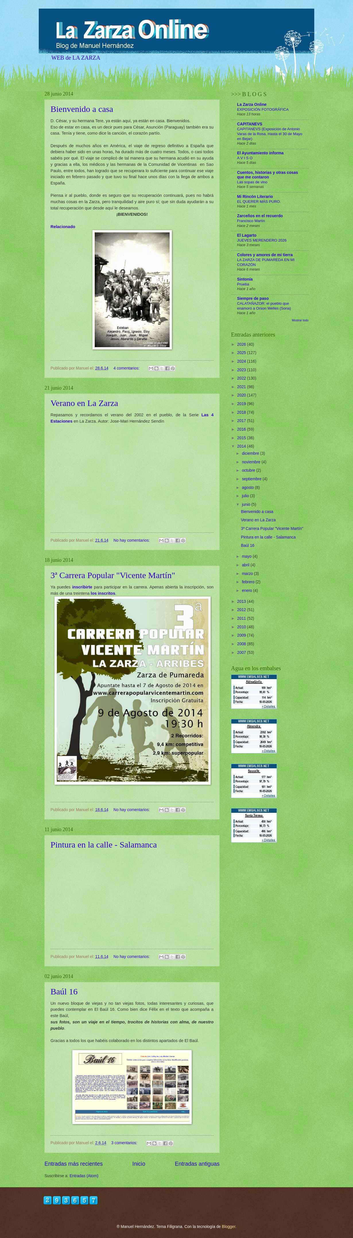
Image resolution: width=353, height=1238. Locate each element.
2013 (242, 601)
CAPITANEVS (249, 124)
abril (246, 565)
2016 (242, 429)
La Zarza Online (252, 104)
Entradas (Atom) (83, 1176)
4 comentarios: (126, 368)
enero (247, 590)
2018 (242, 412)
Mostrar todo (300, 320)
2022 (242, 378)
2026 (242, 344)
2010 (242, 627)
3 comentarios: (124, 1143)
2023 (242, 370)
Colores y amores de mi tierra (265, 255)
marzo (248, 574)
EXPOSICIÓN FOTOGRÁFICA (263, 109)
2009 (242, 635)
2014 (242, 446)
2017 (242, 421)
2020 (242, 395)
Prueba (243, 284)
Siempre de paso (253, 298)
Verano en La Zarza (84, 403)
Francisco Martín (251, 221)
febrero (249, 582)
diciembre (251, 453)
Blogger (228, 1227)
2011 (242, 618)
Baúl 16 (64, 991)
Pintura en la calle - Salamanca (104, 844)
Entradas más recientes (73, 1164)
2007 (242, 652)
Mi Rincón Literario (255, 197)
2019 (242, 404)
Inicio (138, 1164)
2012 (242, 610)
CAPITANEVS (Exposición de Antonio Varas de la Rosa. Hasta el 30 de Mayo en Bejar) (269, 134)
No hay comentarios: (132, 540)
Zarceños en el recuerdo (260, 216)
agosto (248, 487)
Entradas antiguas (197, 1164)
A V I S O (245, 158)
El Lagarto (246, 235)
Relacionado (63, 226)
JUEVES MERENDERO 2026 (262, 240)
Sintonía (245, 279)
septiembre (252, 479)
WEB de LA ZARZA (75, 58)
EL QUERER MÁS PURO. (259, 201)
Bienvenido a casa (82, 109)
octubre (249, 470)
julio (246, 496)
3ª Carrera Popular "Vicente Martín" (113, 575)
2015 (242, 438)
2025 (242, 353)
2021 (242, 387)
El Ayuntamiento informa (260, 153)
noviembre (251, 462)
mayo (247, 556)
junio (246, 504)
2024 (242, 361)
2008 (242, 644)
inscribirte (82, 587)
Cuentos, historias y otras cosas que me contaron (267, 174)
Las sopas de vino (252, 182)
